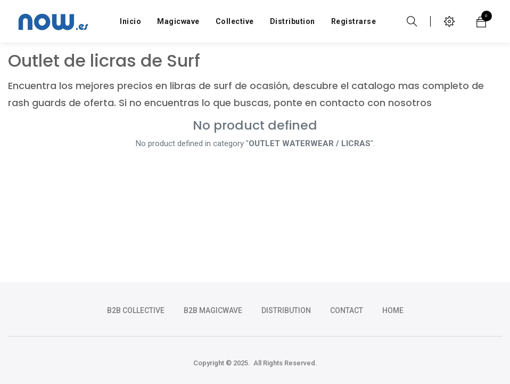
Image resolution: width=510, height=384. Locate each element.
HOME (393, 310)
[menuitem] (130, 21)
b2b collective (135, 310)
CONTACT (346, 310)
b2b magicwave (213, 310)
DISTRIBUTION (286, 310)
